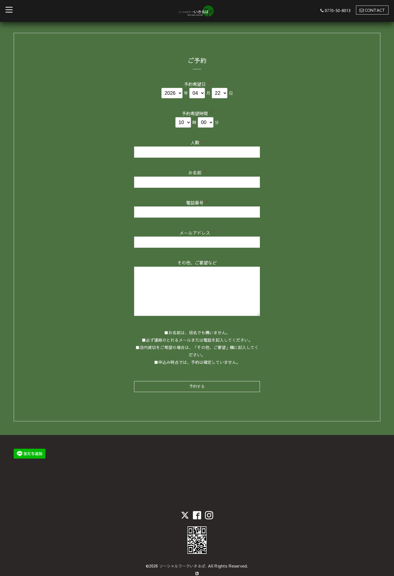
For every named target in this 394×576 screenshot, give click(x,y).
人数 (197, 142)
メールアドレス (197, 232)
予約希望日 (197, 83)
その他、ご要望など (197, 263)
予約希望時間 (197, 112)
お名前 (197, 172)
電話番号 (197, 202)
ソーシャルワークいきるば (182, 551)
